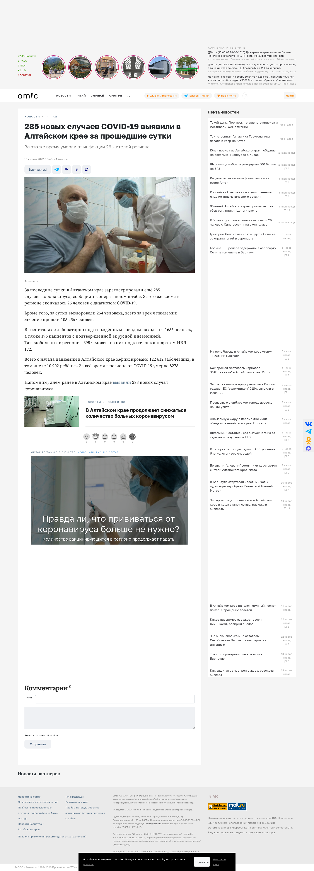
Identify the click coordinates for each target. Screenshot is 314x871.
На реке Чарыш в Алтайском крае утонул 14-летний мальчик (241, 354)
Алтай (52, 116)
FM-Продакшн (74, 796)
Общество (117, 402)
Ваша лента (226, 95)
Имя (29, 697)
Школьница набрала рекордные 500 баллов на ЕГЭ (243, 166)
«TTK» (73, 867)
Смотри (115, 95)
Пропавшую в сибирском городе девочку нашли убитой (241, 405)
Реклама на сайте (77, 802)
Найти (290, 95)
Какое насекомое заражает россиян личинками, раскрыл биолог (237, 622)
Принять (201, 862)
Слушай (97, 95)
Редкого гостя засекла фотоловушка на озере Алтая (239, 180)
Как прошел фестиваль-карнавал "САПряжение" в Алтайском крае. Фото (240, 370)
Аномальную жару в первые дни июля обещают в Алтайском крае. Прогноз (239, 421)
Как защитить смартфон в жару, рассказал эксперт (242, 673)
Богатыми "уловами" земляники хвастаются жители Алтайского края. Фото (243, 468)
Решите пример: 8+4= (41, 735)
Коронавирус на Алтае (98, 452)
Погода (22, 818)
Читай (81, 95)
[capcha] (61, 735)
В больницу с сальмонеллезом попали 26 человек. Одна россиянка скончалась (241, 222)
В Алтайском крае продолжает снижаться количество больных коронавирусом (135, 413)
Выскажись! (38, 169)
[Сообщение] (109, 718)
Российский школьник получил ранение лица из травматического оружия (240, 194)
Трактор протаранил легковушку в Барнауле (236, 656)
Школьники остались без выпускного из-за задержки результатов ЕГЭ (242, 435)
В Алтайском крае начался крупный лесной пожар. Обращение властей (243, 608)
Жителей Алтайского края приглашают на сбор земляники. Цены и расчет (241, 208)
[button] (184, 460)
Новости (63, 95)
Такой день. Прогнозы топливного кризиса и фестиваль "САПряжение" (244, 125)
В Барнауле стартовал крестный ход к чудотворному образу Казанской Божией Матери (241, 486)
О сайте (70, 818)
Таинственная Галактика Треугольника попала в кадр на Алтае (240, 138)
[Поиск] (263, 95)
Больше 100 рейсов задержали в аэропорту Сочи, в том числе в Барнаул (243, 250)
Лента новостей (223, 112)
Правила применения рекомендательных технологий (52, 836)
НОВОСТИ (32, 116)
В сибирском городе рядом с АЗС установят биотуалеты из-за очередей (243, 451)
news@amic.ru (153, 823)
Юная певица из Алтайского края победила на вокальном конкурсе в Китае (243, 152)
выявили (122, 382)
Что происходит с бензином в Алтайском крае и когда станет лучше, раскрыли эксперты (241, 504)
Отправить (38, 744)
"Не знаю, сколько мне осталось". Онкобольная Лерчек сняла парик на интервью (238, 640)
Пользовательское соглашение (38, 802)
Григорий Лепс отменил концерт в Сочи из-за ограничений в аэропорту (243, 236)
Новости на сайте (29, 796)
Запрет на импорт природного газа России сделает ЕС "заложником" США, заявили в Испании (242, 388)
